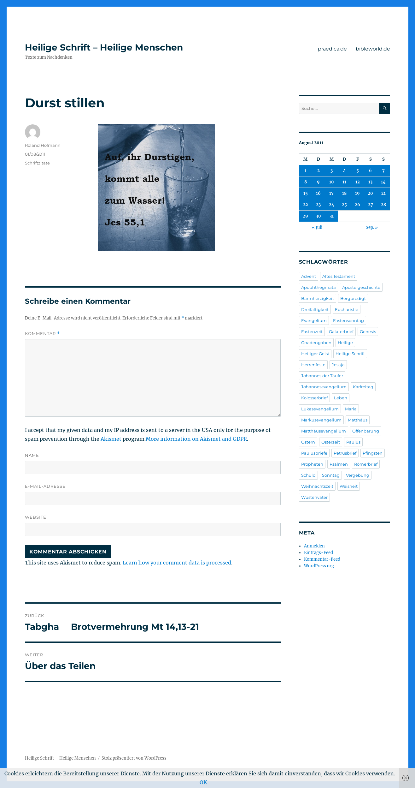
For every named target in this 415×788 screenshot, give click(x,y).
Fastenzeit (312, 331)
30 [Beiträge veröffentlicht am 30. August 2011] (318, 216)
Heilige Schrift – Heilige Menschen (104, 47)
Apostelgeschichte (361, 287)
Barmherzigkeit (317, 298)
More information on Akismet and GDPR (196, 439)
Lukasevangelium (320, 408)
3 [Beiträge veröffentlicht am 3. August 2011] (331, 170)
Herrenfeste (313, 364)
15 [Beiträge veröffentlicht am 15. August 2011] (305, 193)
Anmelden (314, 546)
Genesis (368, 331)
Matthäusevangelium (323, 430)
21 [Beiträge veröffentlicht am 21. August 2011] (383, 193)
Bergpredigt (353, 298)
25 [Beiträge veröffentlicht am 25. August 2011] (344, 204)
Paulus (353, 442)
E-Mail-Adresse (45, 486)
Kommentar (42, 333)
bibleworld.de (373, 49)
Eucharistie (346, 309)
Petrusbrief (345, 453)
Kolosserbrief (314, 397)
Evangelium (314, 320)
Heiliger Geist (315, 353)
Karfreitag (363, 386)
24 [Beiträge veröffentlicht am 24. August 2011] (331, 204)
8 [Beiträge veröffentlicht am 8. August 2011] (305, 182)
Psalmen (339, 464)
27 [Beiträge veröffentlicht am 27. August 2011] (370, 204)
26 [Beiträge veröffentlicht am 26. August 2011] (357, 204)
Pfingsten (373, 453)
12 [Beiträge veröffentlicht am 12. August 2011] (357, 182)
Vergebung (357, 475)
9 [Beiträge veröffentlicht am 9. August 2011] (318, 182)
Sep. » (372, 227)
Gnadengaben (316, 342)
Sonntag (331, 475)
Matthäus (357, 419)
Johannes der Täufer (322, 375)
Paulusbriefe (314, 453)
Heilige (345, 342)
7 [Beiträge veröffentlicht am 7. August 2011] (383, 170)
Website (35, 517)
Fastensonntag (348, 320)
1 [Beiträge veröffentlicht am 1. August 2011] (306, 170)
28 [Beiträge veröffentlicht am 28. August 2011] (383, 204)
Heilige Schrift (350, 353)
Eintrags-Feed (318, 552)
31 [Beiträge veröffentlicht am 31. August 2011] (332, 216)
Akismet (111, 439)
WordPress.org (319, 566)
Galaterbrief (341, 331)
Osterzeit (330, 442)
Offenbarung (365, 430)
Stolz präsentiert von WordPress (134, 758)
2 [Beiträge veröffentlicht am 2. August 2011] (318, 170)
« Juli (317, 227)
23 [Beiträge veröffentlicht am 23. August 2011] (318, 204)
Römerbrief (365, 464)
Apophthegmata (318, 287)
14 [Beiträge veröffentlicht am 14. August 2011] (383, 182)
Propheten (312, 464)
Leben (340, 397)
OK (203, 782)
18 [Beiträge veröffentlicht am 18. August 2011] (344, 193)
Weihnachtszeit (317, 486)
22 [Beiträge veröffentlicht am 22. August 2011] (305, 204)
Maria (351, 408)
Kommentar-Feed (322, 559)
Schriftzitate (37, 162)
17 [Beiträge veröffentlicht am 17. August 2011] (331, 193)
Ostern (308, 442)
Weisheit (349, 486)
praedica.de (332, 49)
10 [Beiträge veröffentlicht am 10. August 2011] (331, 182)
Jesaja (338, 364)
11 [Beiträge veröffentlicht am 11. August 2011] (344, 182)
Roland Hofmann (43, 145)
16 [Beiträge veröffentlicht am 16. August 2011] (318, 193)
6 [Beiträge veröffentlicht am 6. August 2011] (370, 170)
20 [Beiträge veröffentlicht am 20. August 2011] (370, 193)
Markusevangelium (321, 419)
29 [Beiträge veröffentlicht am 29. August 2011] (305, 216)
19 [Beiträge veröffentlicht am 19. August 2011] (357, 193)
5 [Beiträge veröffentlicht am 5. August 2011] (357, 170)
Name (32, 455)
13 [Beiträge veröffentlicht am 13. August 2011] (370, 182)
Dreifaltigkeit (315, 309)
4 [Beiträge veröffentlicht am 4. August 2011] (344, 170)
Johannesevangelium (324, 386)
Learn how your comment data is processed (177, 562)
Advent (308, 276)
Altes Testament (338, 276)
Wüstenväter (314, 497)
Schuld (308, 475)
